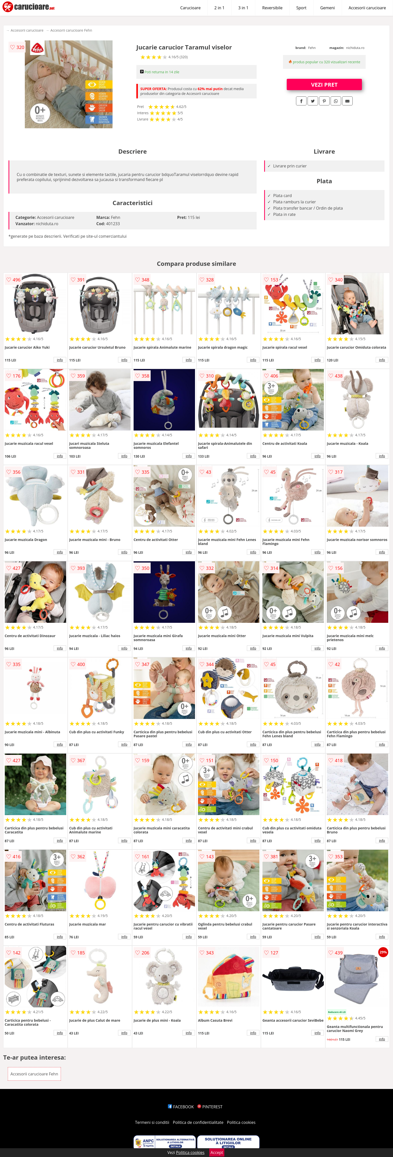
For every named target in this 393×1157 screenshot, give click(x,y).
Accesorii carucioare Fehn (71, 30)
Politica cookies (241, 1122)
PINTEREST (209, 1107)
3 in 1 (243, 8)
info (60, 359)
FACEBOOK (181, 1107)
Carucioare (190, 8)
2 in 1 (219, 8)
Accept (217, 1152)
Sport (301, 8)
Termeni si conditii (152, 1122)
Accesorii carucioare (367, 8)
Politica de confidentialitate (198, 1122)
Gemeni (327, 8)
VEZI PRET (324, 84)
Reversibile (272, 8)
